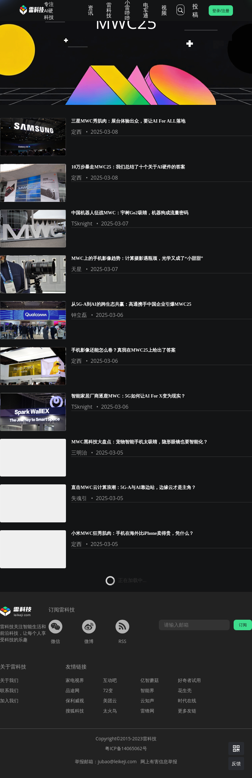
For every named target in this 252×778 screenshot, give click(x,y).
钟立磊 (79, 315)
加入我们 (9, 700)
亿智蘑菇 (149, 680)
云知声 (147, 700)
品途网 (72, 690)
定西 (76, 131)
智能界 (147, 690)
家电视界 (75, 680)
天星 (76, 269)
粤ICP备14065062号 (126, 748)
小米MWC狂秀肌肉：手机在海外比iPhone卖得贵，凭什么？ (132, 533)
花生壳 (185, 690)
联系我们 (9, 690)
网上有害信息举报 (158, 761)
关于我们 (9, 680)
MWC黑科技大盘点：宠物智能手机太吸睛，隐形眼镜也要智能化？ (139, 441)
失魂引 (79, 498)
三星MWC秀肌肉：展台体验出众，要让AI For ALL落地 (128, 121)
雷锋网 (147, 711)
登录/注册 (220, 10)
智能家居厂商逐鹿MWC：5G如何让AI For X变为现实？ (128, 396)
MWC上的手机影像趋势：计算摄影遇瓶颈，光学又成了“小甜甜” (137, 258)
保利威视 (75, 700)
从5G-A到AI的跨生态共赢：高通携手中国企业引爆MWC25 (131, 304)
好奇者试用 (189, 680)
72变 (108, 690)
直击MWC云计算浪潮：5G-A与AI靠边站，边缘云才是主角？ (133, 487)
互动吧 (110, 680)
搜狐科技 (75, 711)
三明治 (79, 452)
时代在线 (187, 700)
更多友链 (187, 711)
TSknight (81, 223)
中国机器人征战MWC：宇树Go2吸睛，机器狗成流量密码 (129, 212)
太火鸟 (110, 711)
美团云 (110, 700)
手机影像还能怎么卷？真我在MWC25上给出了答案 (123, 350)
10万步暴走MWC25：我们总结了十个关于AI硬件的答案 (128, 167)
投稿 (195, 10)
